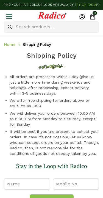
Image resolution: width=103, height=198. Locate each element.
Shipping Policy (37, 44)
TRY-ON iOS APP (87, 5)
